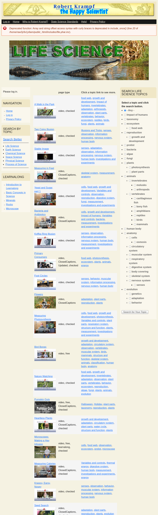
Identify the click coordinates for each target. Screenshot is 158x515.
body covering (140, 271)
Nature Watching (43, 376)
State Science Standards (64, 21)
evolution (86, 394)
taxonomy (86, 408)
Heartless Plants (43, 418)
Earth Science (13, 149)
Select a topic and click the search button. (135, 104)
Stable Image (41, 148)
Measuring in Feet (44, 168)
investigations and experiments (98, 205)
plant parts (101, 112)
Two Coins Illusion (44, 129)
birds (106, 120)
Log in (6, 21)
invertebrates (98, 105)
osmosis (141, 242)
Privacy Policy (97, 21)
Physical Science (15, 160)
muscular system (90, 351)
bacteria (100, 219)
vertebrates (87, 116)
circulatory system (104, 344)
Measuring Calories (45, 463)
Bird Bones (40, 347)
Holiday (98, 404)
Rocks (9, 204)
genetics (137, 293)
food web (86, 98)
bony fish (142, 206)
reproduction (88, 198)
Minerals (10, 200)
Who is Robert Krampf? (35, 21)
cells (83, 187)
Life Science (12, 146)
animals (100, 124)
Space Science (14, 157)
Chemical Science (15, 153)
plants (91, 124)
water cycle (100, 426)
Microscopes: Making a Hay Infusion (41, 440)
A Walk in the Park (44, 104)
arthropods (100, 109)
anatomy (86, 176)
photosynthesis (101, 258)
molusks (141, 185)
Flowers (38, 294)
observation (87, 112)
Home (16, 21)
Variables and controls (93, 320)
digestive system (105, 198)
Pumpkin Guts (42, 399)
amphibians (143, 211)
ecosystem (87, 120)
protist (97, 449)
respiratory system (98, 324)
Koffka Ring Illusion (44, 234)
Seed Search (41, 505)
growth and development (101, 212)
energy (85, 265)
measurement (106, 173)
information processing (93, 237)
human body (88, 141)
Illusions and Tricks (91, 130)
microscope (108, 449)
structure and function (93, 327)
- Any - (130, 110)
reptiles (98, 120)
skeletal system (89, 173)
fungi (84, 124)
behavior (99, 116)
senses (107, 130)
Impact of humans (91, 215)
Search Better (12, 139)
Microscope (12, 208)
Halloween (87, 404)
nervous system (103, 137)
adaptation (87, 109)
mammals (86, 355)
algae (84, 390)
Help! (84, 21)
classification (98, 362)
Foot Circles (40, 275)
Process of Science (16, 164)
